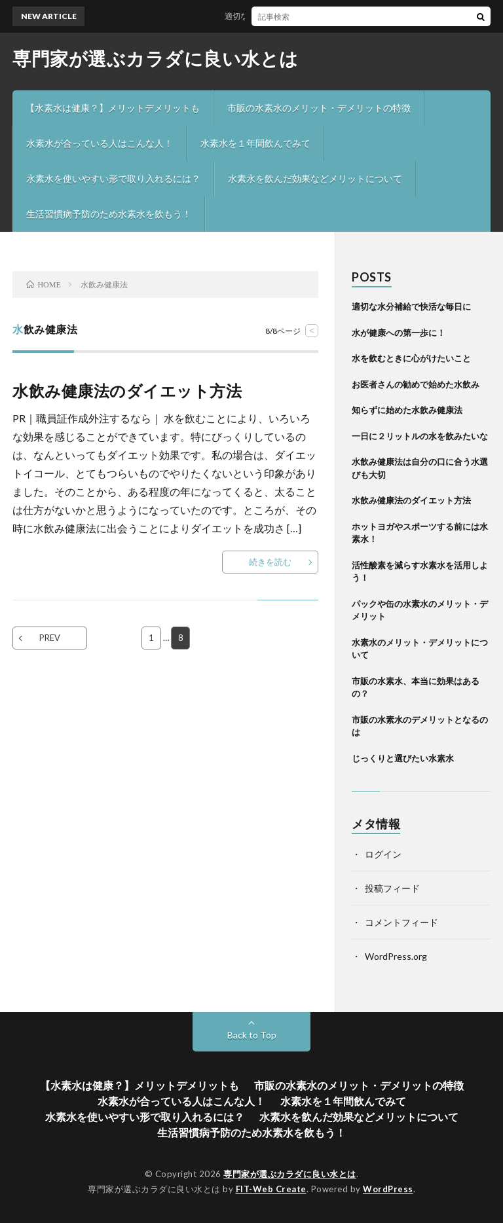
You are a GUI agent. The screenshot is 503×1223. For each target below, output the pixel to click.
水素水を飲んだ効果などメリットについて (315, 178)
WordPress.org (396, 956)
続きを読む (270, 562)
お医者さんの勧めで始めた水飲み (415, 384)
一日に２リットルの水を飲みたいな (420, 436)
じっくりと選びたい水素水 (403, 758)
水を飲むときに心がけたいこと (411, 358)
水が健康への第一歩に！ (398, 332)
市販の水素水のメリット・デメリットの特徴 (319, 107)
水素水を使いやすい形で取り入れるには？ (113, 178)
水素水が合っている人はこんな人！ (99, 143)
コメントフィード (401, 922)
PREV (49, 637)
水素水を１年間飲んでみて (255, 143)
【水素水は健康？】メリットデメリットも (113, 107)
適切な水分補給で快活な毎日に (284, 16)
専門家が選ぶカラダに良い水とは (155, 58)
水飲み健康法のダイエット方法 (127, 390)
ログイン (383, 854)
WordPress (388, 1189)
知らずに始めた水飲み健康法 (407, 410)
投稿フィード (392, 888)
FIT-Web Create (271, 1189)
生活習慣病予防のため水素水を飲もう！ (108, 213)
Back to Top (251, 1034)
